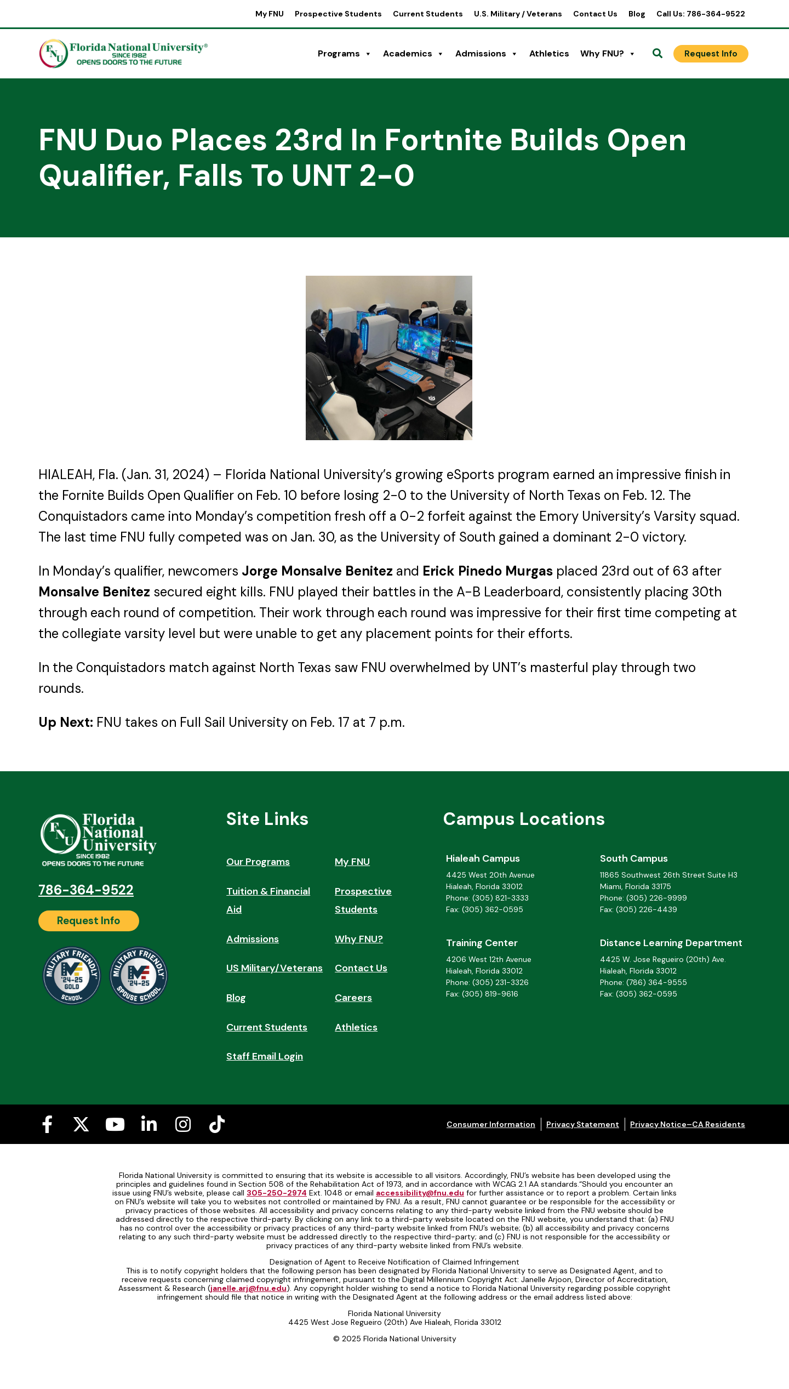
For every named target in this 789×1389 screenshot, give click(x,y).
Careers (353, 997)
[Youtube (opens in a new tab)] (115, 1124)
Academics (413, 54)
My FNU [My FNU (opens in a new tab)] (269, 14)
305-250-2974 (277, 1193)
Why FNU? (608, 54)
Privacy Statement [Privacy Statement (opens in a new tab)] (582, 1124)
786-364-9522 (86, 889)
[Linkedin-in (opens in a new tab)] (149, 1124)
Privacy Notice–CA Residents (687, 1124)
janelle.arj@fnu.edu (248, 1288)
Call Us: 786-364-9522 (700, 14)
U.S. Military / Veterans (518, 14)
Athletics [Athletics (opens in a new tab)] (549, 53)
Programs (345, 54)
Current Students (428, 14)
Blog (636, 14)
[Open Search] (657, 53)
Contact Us (595, 14)
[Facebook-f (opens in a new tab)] (47, 1124)
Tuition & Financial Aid (268, 900)
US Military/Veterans (274, 968)
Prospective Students (338, 14)
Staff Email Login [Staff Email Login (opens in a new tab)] (264, 1056)
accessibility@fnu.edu (420, 1193)
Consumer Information (491, 1124)
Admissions (486, 54)
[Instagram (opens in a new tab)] (183, 1124)
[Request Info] (710, 53)
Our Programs (258, 861)
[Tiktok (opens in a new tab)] (217, 1124)
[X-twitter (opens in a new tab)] (81, 1124)
